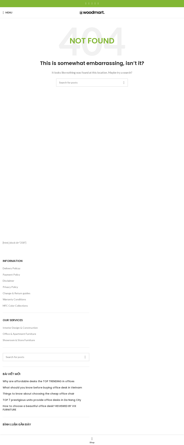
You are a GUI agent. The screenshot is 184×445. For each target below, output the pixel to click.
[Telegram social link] (98, 3)
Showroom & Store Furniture (19, 340)
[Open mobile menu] (7, 12)
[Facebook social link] (85, 3)
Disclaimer (8, 280)
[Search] (92, 82)
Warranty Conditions (14, 299)
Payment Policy (11, 274)
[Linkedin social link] (95, 3)
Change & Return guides (16, 293)
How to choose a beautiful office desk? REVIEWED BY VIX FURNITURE (39, 407)
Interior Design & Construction (20, 327)
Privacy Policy (10, 286)
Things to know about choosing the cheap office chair (38, 393)
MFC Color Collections (15, 305)
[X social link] (88, 3)
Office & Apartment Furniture (19, 333)
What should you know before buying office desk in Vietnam (42, 387)
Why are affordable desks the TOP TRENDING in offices (38, 381)
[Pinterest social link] (91, 3)
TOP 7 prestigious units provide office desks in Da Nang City (42, 400)
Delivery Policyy (11, 268)
